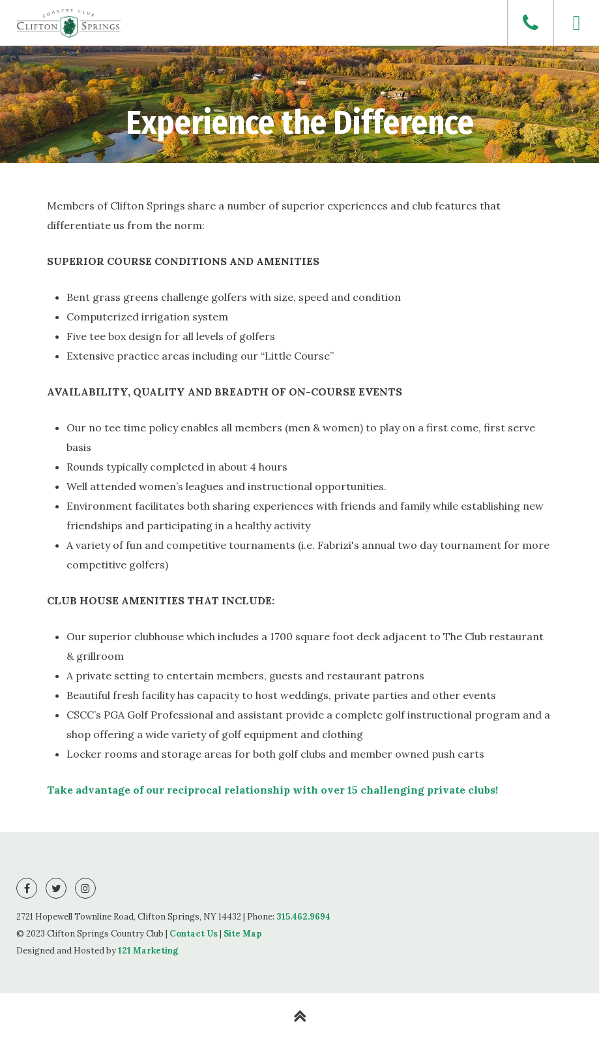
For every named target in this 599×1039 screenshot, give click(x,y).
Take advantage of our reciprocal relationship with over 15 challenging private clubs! (272, 789)
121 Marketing (148, 950)
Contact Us (193, 933)
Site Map (243, 933)
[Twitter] (56, 888)
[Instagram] (85, 888)
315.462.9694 (303, 916)
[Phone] (530, 23)
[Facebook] (26, 888)
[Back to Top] (300, 1016)
